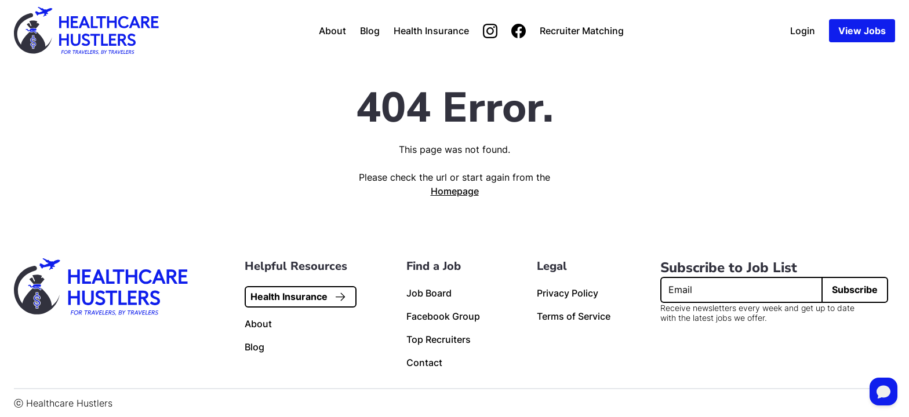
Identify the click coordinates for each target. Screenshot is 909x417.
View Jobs (862, 30)
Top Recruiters (438, 339)
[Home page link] (86, 30)
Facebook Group (443, 316)
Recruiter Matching (582, 30)
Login (802, 30)
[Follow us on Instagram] (490, 31)
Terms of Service (573, 316)
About (332, 30)
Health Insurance (431, 30)
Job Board (429, 293)
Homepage (455, 191)
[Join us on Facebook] (518, 31)
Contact (424, 362)
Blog (370, 30)
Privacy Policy (567, 293)
